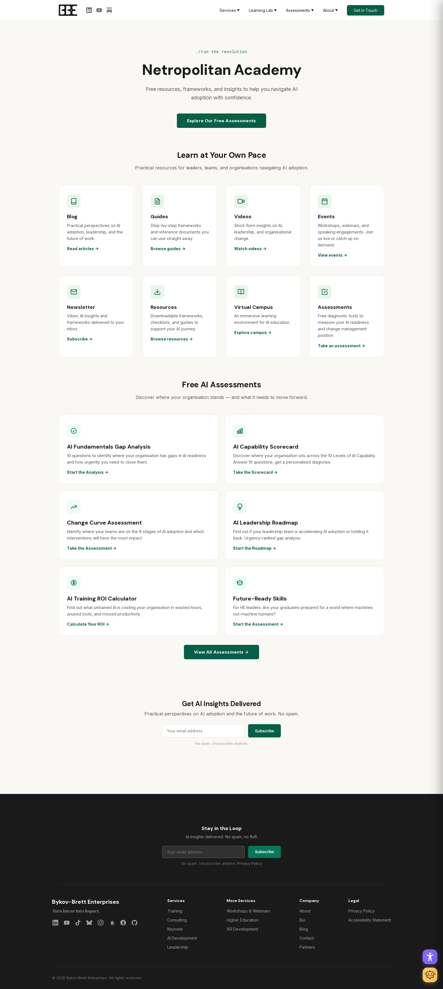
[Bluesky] (89, 922)
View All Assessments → (221, 652)
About (330, 10)
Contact (306, 938)
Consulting (177, 920)
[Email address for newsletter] (203, 730)
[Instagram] (100, 922)
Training (174, 911)
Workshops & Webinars (248, 911)
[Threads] (111, 922)
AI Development (182, 938)
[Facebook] (123, 922)
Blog (303, 929)
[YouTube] (99, 10)
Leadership (177, 947)
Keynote (175, 929)
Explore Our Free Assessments (221, 120)
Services (230, 10)
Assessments (300, 10)
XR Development (242, 929)
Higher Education (243, 920)
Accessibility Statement (369, 920)
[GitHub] (134, 922)
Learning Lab (263, 10)
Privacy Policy (249, 863)
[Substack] (109, 10)
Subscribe (264, 731)
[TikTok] (78, 922)
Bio (302, 920)
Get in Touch (365, 10)
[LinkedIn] (89, 10)
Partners (307, 947)
